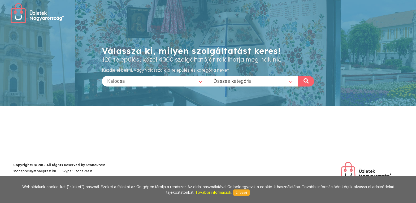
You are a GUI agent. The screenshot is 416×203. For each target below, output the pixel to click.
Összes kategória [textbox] (233, 81)
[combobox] (155, 81)
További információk (213, 192)
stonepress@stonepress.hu (34, 171)
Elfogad (241, 193)
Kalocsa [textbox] (116, 81)
